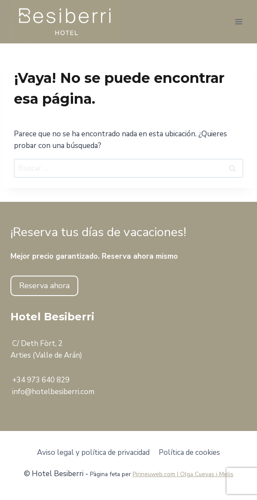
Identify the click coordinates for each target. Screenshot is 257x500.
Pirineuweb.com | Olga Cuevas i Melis (183, 474)
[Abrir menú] (238, 21)
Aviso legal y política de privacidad (93, 452)
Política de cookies (189, 452)
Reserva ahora (44, 285)
